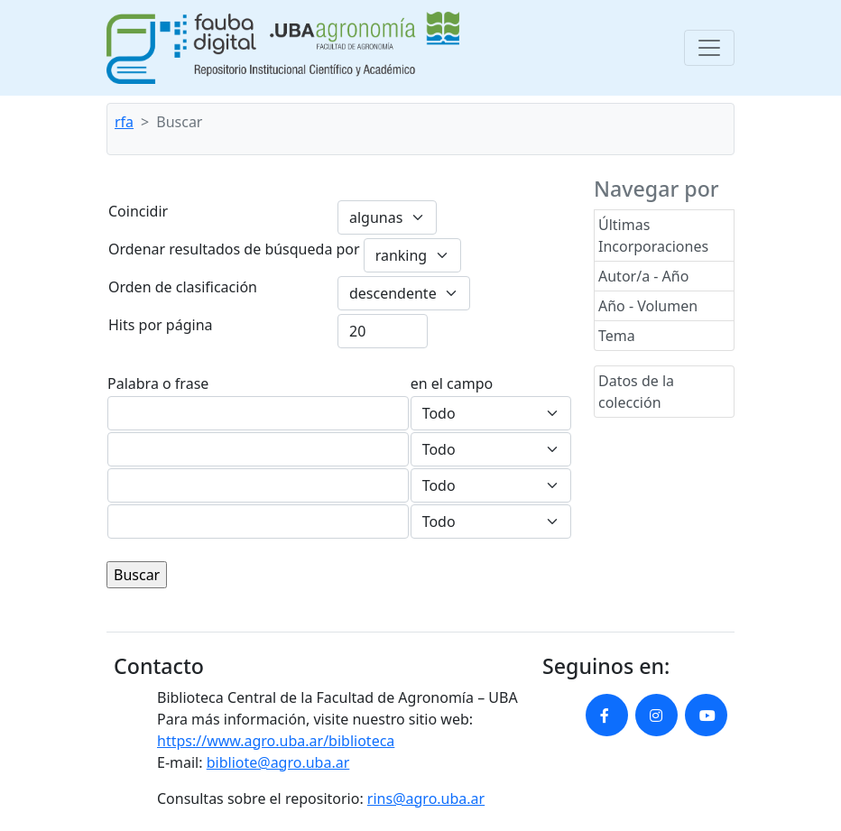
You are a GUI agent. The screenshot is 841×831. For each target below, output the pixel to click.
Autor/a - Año (643, 276)
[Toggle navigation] (709, 48)
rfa (124, 122)
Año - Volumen (648, 306)
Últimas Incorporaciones (653, 235)
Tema (616, 336)
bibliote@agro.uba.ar (278, 762)
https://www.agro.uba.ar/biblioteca (275, 741)
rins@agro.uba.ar (426, 798)
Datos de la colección (636, 391)
